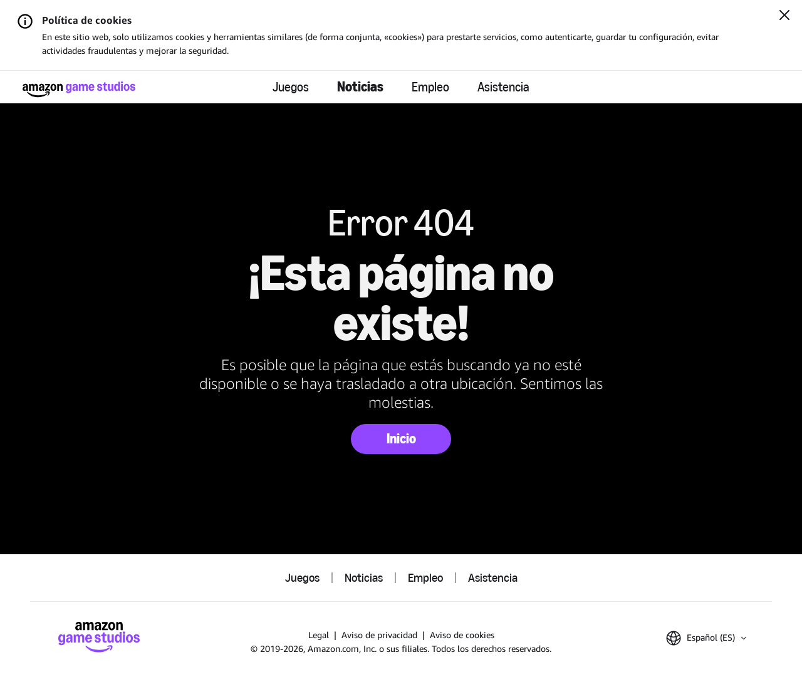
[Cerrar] (784, 16)
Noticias (360, 86)
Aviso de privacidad (379, 634)
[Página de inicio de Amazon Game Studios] (79, 89)
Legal (318, 634)
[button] (706, 638)
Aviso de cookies (462, 634)
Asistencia (503, 87)
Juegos (291, 87)
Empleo (430, 87)
